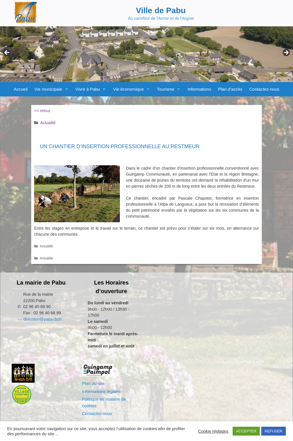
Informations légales (101, 391)
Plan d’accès (230, 89)
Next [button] (286, 53)
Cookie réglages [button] (213, 431)
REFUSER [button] (273, 431)
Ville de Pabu (161, 10)
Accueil (20, 89)
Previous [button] (7, 53)
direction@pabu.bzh (42, 319)
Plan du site (93, 383)
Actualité (48, 122)
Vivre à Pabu (93, 89)
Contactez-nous (264, 89)
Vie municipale (53, 89)
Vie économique (133, 89)
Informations (199, 89)
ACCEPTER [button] (246, 431)
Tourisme (170, 89)
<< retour (42, 110)
